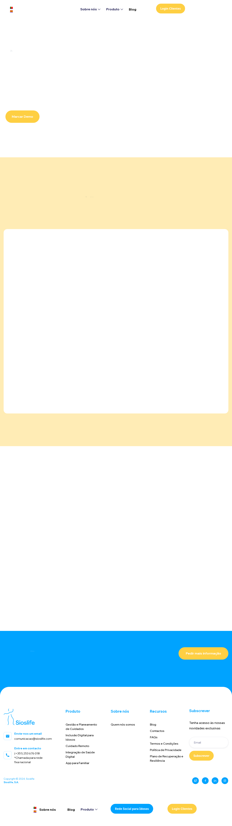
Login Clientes (170, 9)
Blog (132, 9)
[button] (90, 9)
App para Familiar (77, 763)
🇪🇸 (11, 11)
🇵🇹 (11, 7)
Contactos (157, 731)
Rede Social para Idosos (132, 809)
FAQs (154, 737)
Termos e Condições (164, 743)
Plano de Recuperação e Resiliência (166, 758)
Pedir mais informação (203, 653)
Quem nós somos (123, 724)
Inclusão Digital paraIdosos (80, 737)
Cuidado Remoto (77, 746)
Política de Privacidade (165, 750)
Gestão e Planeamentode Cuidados (81, 727)
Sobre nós (47, 809)
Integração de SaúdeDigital (80, 754)
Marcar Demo (22, 116)
